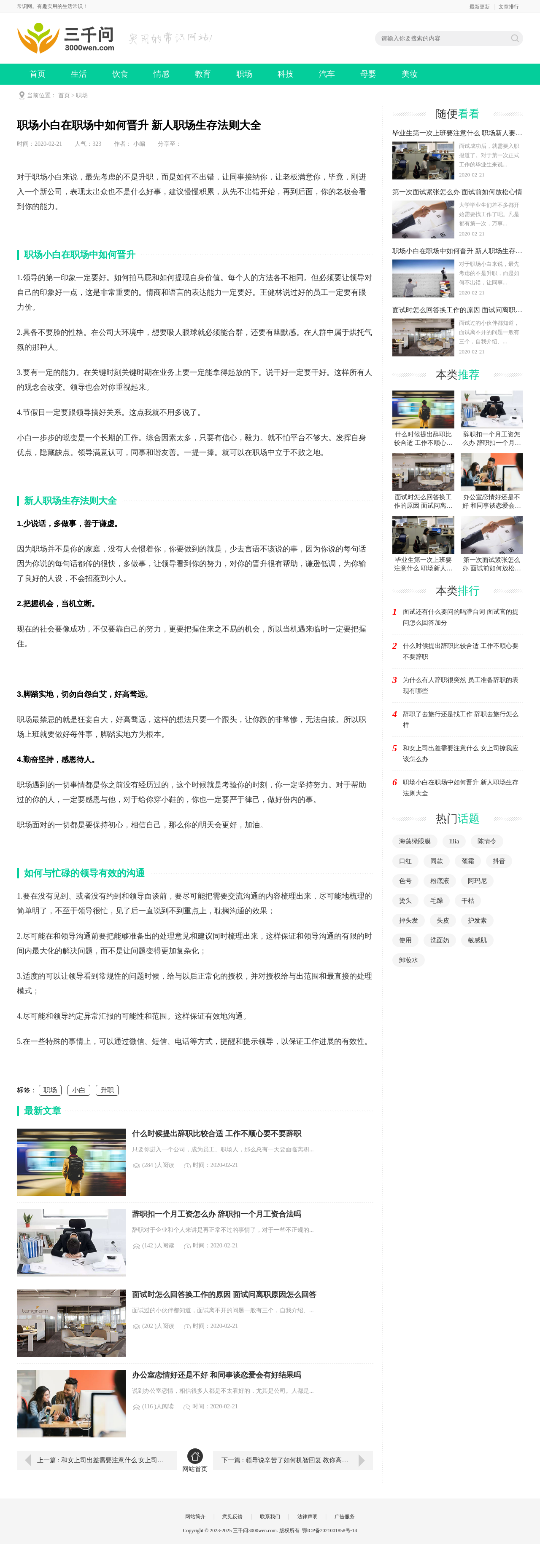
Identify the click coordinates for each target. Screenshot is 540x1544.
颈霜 (468, 861)
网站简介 (195, 1517)
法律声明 (307, 1517)
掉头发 (408, 920)
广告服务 (345, 1517)
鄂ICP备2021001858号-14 (329, 1530)
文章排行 (509, 7)
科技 (286, 74)
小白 (79, 1090)
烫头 (405, 900)
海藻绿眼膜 (415, 841)
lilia (454, 841)
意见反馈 (232, 1517)
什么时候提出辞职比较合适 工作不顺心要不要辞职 (460, 651)
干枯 (468, 900)
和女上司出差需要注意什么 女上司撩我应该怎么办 (460, 754)
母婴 (368, 74)
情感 (162, 74)
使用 (405, 940)
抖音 (499, 861)
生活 (79, 74)
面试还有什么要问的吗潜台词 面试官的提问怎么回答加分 (460, 617)
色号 (405, 881)
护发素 (477, 920)
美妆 (410, 74)
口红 (405, 861)
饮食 (120, 74)
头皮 (443, 920)
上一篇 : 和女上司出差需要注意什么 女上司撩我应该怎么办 (101, 1460)
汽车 (327, 74)
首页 (38, 74)
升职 (107, 1090)
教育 (203, 74)
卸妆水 (408, 960)
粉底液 (439, 881)
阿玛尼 (477, 881)
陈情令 (487, 841)
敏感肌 (477, 940)
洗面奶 (439, 940)
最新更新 (480, 7)
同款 (436, 861)
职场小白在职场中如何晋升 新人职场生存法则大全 (460, 788)
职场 (244, 74)
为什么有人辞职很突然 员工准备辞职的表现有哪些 (460, 685)
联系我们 (270, 1517)
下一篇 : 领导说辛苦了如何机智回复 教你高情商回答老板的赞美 (297, 1460)
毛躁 (436, 900)
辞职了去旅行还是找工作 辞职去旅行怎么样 (460, 719)
